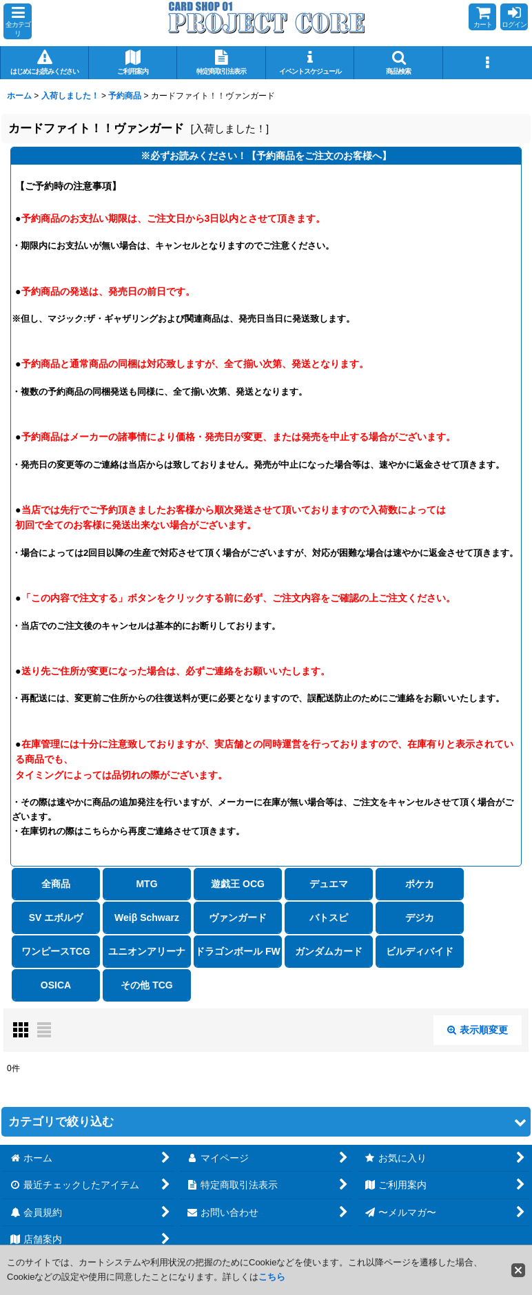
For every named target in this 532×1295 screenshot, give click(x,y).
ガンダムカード (328, 951)
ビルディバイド (419, 951)
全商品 (55, 883)
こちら (271, 1277)
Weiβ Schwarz (146, 917)
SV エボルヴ (56, 917)
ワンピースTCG (55, 951)
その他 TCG (146, 985)
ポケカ (419, 883)
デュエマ (328, 883)
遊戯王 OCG (238, 883)
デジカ (419, 917)
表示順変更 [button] (477, 1029)
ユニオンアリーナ (146, 951)
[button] (17, 21)
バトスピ (328, 917)
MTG (146, 883)
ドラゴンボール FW (237, 951)
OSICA (56, 985)
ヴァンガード (238, 917)
